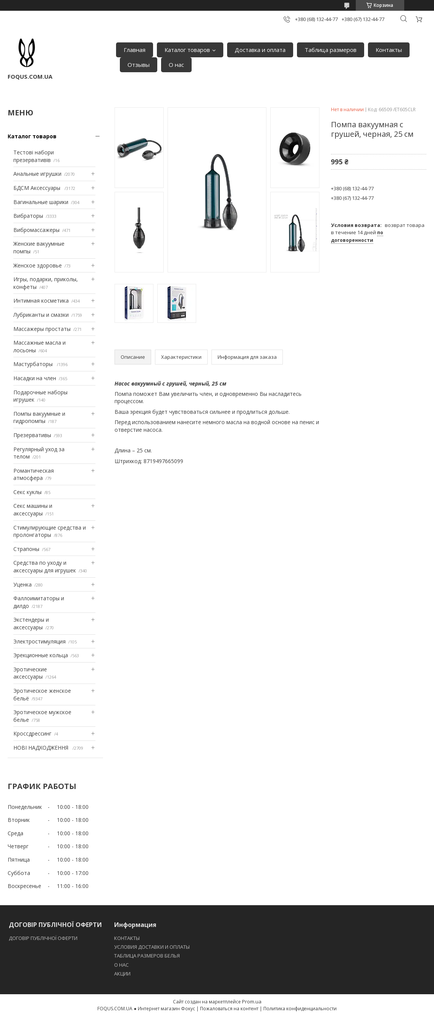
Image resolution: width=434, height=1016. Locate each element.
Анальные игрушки (37, 173)
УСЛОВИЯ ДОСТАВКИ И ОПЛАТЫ (152, 946)
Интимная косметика (41, 300)
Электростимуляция (39, 641)
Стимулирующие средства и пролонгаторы (49, 531)
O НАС (121, 964)
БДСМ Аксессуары (37, 187)
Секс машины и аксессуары (32, 509)
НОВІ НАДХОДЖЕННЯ (41, 747)
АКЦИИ (122, 973)
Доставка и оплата (260, 49)
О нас (176, 64)
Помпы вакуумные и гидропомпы (39, 417)
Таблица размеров (331, 49)
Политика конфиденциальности (300, 1008)
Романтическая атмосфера (33, 474)
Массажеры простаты (42, 328)
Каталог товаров (187, 49)
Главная (134, 49)
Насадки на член (34, 378)
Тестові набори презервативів (33, 156)
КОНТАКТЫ (127, 938)
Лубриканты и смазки (41, 314)
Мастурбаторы (33, 364)
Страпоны (26, 549)
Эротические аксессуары (30, 673)
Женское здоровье (37, 265)
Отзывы (138, 64)
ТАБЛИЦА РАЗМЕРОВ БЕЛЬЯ (147, 955)
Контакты (389, 49)
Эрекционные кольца (40, 655)
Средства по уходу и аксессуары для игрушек (44, 566)
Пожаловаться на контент (229, 1008)
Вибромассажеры (36, 229)
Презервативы (32, 435)
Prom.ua (251, 1001)
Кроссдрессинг (32, 733)
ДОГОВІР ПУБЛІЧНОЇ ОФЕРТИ (44, 938)
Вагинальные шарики (40, 202)
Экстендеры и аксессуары (31, 623)
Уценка (22, 584)
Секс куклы (27, 492)
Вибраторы (28, 215)
